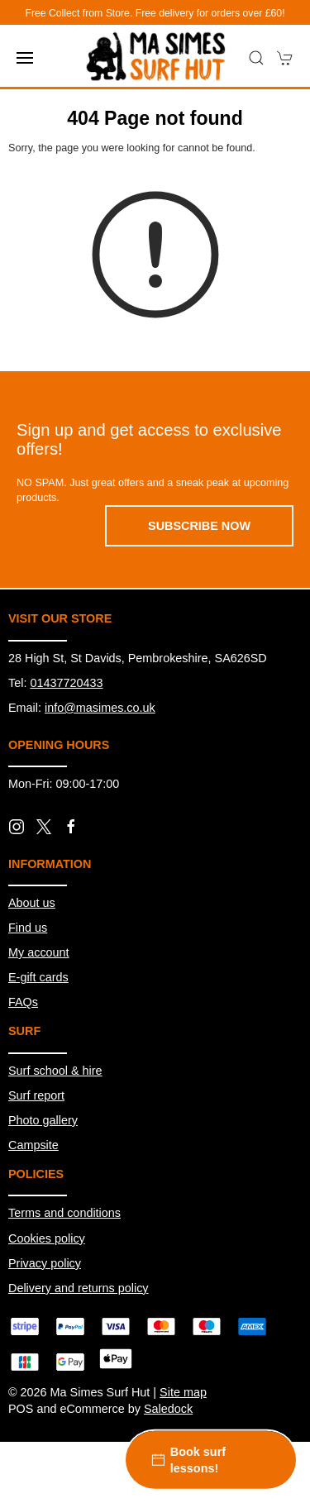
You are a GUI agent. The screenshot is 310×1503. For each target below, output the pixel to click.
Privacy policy (44, 1263)
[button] (25, 58)
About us (31, 902)
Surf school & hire (55, 1070)
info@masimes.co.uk (100, 707)
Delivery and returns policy (78, 1288)
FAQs (23, 1002)
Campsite (33, 1145)
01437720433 (66, 682)
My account (38, 952)
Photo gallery (43, 1120)
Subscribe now (199, 525)
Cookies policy (46, 1238)
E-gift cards (38, 977)
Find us (27, 927)
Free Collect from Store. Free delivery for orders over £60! (154, 13)
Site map (183, 1392)
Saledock (168, 1408)
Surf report (36, 1095)
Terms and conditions (64, 1212)
